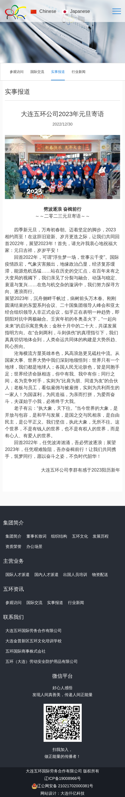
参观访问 (17, 72)
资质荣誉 (13, 546)
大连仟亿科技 (72, 793)
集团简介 (13, 536)
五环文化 (80, 536)
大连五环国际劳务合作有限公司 (33, 630)
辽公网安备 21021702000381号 (65, 786)
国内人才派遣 (46, 574)
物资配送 (100, 574)
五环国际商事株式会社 (25, 651)
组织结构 (59, 536)
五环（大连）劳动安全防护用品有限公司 (41, 661)
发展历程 (101, 536)
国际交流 (37, 72)
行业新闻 (78, 72)
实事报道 (58, 72)
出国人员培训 (75, 574)
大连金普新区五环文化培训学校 (33, 641)
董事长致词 (36, 536)
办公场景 (34, 546)
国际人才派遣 (17, 574)
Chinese (47, 11)
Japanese (80, 11)
